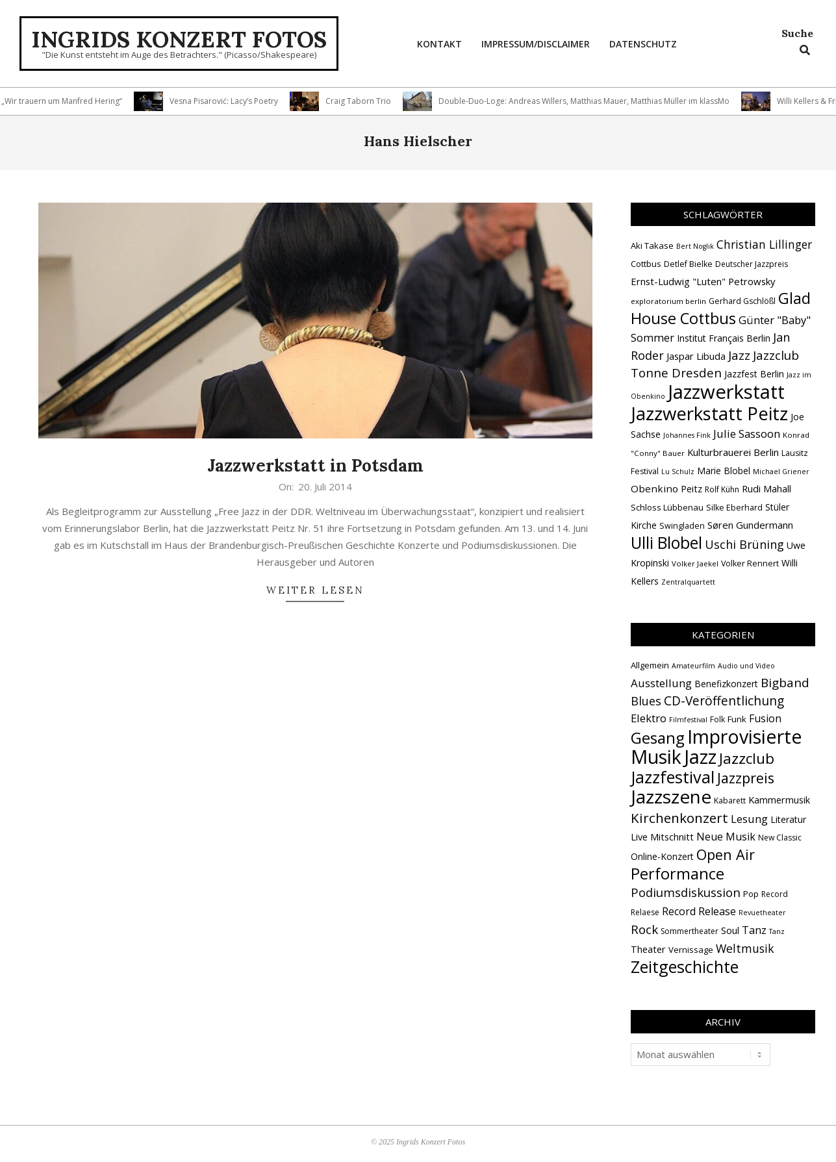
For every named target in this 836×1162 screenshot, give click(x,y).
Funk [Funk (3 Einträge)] (737, 719)
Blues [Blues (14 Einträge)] (646, 701)
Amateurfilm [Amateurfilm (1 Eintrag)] (693, 665)
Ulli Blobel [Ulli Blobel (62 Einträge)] (666, 542)
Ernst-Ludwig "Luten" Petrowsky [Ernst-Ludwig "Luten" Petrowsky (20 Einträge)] (703, 281)
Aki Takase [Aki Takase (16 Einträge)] (652, 245)
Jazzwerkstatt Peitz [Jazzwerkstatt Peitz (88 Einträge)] (709, 413)
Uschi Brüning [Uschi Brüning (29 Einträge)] (744, 544)
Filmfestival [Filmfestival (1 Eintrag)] (688, 719)
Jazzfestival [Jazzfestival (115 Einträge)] (673, 777)
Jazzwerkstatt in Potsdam (315, 465)
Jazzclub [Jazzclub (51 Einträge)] (746, 758)
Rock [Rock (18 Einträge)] (644, 929)
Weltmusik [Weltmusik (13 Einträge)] (745, 948)
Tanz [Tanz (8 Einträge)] (754, 930)
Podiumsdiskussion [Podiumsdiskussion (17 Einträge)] (686, 892)
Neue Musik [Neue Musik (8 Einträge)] (725, 836)
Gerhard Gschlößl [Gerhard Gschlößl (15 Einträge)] (742, 301)
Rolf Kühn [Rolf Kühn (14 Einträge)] (722, 489)
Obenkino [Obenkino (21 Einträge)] (654, 488)
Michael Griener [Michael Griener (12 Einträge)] (781, 471)
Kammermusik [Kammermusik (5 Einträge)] (779, 799)
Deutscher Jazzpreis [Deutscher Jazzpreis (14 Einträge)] (751, 264)
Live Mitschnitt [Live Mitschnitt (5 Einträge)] (662, 836)
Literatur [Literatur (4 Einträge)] (788, 819)
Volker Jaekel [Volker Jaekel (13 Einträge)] (695, 563)
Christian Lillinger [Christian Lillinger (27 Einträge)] (764, 244)
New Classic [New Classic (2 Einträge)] (780, 837)
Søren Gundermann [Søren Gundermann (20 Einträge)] (750, 524)
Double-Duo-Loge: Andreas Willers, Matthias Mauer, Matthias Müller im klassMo (588, 101)
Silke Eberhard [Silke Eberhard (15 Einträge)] (734, 507)
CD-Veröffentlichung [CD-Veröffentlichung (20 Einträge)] (724, 700)
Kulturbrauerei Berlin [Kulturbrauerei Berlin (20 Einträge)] (733, 452)
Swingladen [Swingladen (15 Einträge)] (682, 525)
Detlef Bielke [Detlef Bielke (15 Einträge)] (688, 264)
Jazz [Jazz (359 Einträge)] (700, 757)
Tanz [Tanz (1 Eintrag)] (777, 931)
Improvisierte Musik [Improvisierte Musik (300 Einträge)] (716, 746)
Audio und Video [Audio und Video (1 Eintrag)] (746, 665)
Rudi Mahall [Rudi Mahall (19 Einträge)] (766, 488)
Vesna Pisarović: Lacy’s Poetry (228, 101)
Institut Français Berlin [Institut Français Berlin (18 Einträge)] (723, 338)
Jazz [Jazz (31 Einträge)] (739, 355)
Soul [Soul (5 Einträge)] (730, 930)
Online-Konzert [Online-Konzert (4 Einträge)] (662, 856)
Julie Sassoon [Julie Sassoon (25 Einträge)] (746, 433)
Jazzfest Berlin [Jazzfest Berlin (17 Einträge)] (754, 374)
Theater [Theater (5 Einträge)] (648, 948)
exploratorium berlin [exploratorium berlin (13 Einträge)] (668, 301)
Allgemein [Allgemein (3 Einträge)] (650, 665)
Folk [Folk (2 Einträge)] (717, 719)
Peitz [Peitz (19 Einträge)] (691, 488)
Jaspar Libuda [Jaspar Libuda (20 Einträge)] (696, 355)
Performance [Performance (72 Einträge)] (677, 873)
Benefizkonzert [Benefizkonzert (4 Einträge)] (726, 683)
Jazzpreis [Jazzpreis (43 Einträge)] (745, 777)
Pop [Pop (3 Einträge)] (751, 894)
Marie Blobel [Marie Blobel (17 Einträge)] (723, 470)
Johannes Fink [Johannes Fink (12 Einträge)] (687, 435)
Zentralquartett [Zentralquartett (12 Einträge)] (688, 582)
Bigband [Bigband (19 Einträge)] (785, 682)
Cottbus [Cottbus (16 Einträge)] (646, 264)
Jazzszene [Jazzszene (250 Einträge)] (671, 796)
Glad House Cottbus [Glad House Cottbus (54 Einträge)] (721, 308)
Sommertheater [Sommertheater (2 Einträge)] (689, 931)
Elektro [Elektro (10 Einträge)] (648, 718)
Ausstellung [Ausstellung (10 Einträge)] (661, 683)
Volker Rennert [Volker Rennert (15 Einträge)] (750, 563)
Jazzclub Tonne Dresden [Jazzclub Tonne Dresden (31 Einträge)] (715, 364)
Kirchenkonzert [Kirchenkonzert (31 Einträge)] (679, 818)
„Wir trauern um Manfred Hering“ (66, 101)
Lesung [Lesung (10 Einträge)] (749, 818)
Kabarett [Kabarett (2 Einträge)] (730, 800)
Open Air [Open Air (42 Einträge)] (725, 854)
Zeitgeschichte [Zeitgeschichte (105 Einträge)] (685, 966)
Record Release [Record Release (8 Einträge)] (699, 911)
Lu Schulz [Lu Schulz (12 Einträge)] (677, 471)
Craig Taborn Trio (363, 101)
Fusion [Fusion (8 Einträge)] (765, 718)
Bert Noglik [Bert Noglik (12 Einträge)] (695, 246)
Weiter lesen (315, 590)
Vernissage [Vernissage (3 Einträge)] (690, 949)
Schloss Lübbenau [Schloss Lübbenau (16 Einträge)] (667, 507)
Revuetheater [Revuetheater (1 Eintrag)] (762, 912)
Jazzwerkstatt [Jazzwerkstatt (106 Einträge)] (726, 392)
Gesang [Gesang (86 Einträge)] (658, 737)
